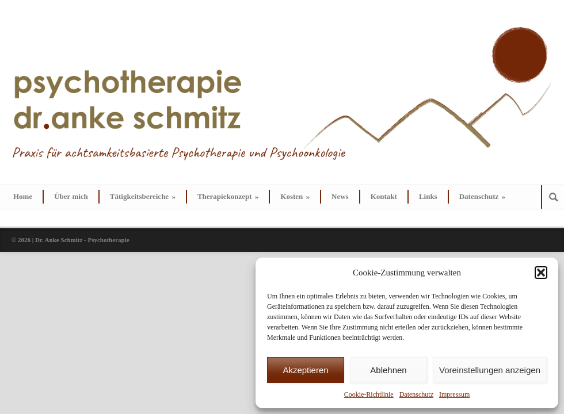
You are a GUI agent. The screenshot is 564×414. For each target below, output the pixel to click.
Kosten (295, 196)
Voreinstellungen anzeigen (489, 370)
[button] (541, 272)
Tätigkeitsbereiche (143, 196)
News (340, 196)
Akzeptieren (305, 370)
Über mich (71, 196)
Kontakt (384, 196)
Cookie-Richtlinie (369, 394)
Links (428, 196)
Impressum (454, 394)
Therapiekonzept (227, 196)
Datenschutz (416, 394)
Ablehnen (388, 370)
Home (22, 196)
